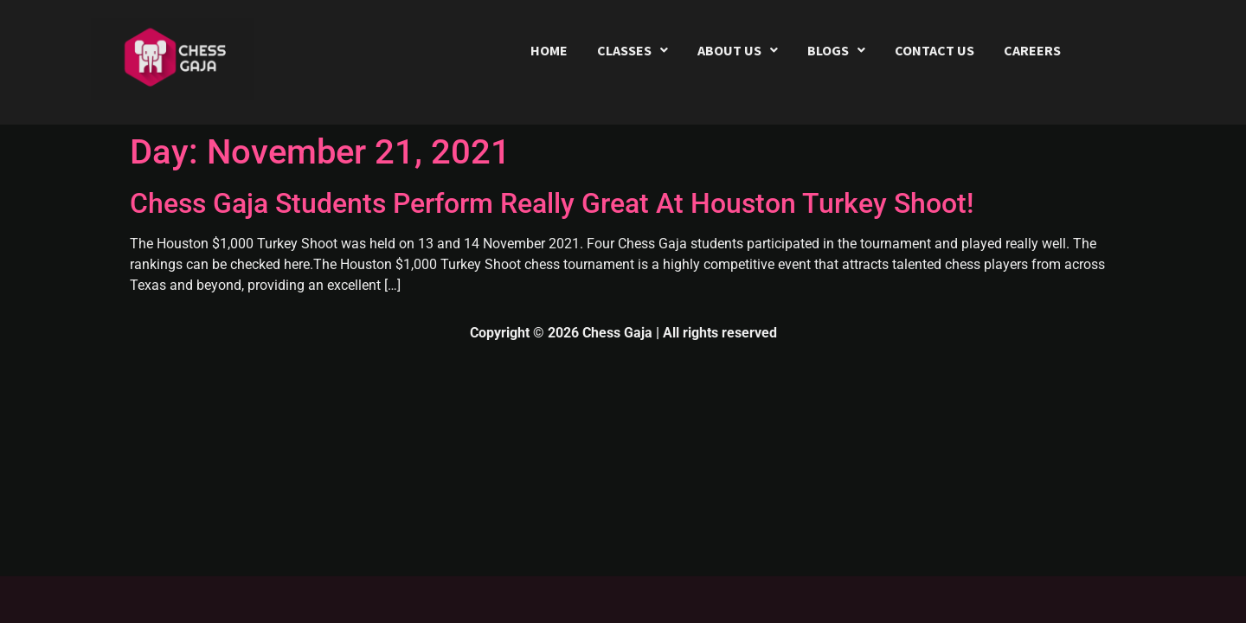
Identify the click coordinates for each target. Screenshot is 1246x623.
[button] (632, 50)
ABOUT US (737, 50)
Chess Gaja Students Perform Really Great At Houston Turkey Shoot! (551, 203)
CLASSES (632, 50)
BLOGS (836, 50)
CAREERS (1032, 50)
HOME (549, 50)
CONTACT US (934, 50)
